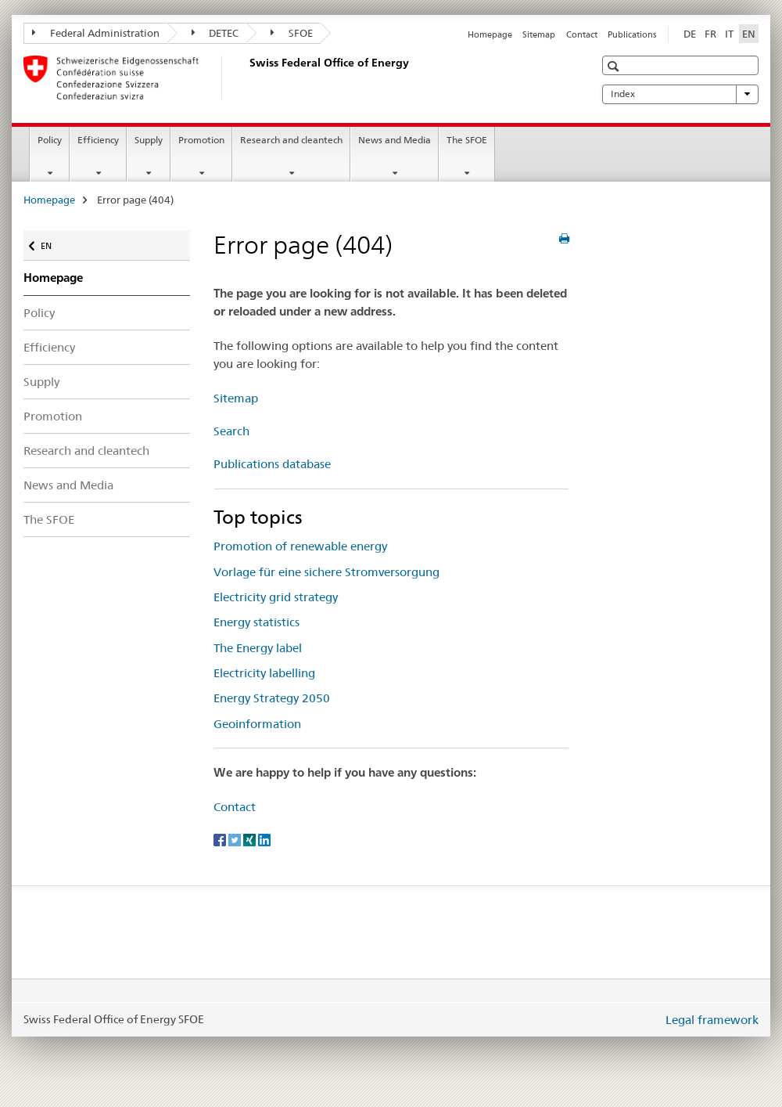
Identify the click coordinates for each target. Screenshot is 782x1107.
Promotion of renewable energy (300, 546)
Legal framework (712, 1019)
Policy (50, 140)
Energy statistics (256, 622)
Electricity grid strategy (275, 597)
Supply (149, 140)
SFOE (292, 32)
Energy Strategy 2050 (271, 698)
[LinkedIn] (264, 839)
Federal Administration (96, 32)
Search (231, 431)
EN (53, 242)
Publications (632, 34)
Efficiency (98, 140)
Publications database (272, 463)
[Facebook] (220, 839)
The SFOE (467, 140)
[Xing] (250, 839)
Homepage (490, 34)
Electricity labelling (264, 672)
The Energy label (257, 647)
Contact (581, 34)
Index (680, 94)
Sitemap (538, 34)
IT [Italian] (729, 33)
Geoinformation (257, 723)
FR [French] (710, 33)
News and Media (394, 140)
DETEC (215, 32)
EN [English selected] (748, 33)
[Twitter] (235, 839)
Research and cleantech (291, 140)
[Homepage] (246, 77)
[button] (615, 66)
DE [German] (689, 33)
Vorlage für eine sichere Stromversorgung (326, 571)
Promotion (201, 140)
